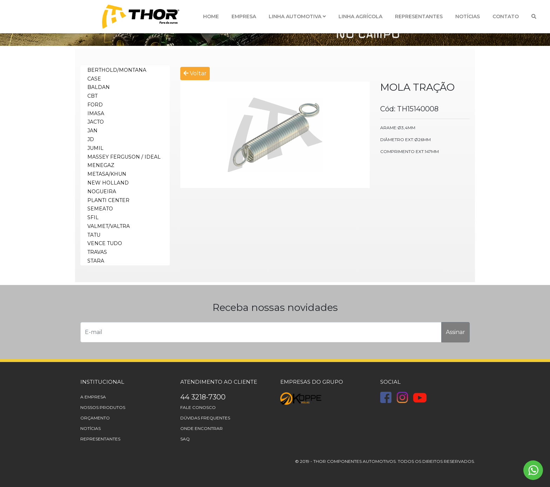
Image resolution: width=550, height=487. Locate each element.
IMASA (95, 113)
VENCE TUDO (104, 243)
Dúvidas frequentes (205, 417)
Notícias (467, 16)
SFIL (93, 217)
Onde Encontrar (201, 428)
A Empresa (93, 396)
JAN (92, 130)
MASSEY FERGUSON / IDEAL (124, 157)
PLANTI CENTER (108, 200)
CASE (94, 79)
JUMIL (95, 148)
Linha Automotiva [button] (297, 16)
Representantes (419, 16)
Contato (505, 16)
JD (90, 139)
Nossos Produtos (102, 407)
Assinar (455, 332)
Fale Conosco (198, 407)
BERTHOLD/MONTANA (116, 70)
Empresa (244, 16)
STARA (95, 261)
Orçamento (95, 417)
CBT (92, 96)
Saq (185, 438)
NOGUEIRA (101, 191)
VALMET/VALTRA (108, 226)
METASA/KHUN (106, 174)
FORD (95, 105)
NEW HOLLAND (108, 183)
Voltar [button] (195, 73)
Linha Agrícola (360, 16)
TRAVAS (97, 252)
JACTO (95, 122)
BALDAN (98, 87)
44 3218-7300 (203, 397)
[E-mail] (261, 332)
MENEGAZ (100, 165)
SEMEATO (100, 209)
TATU (93, 235)
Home (211, 16)
